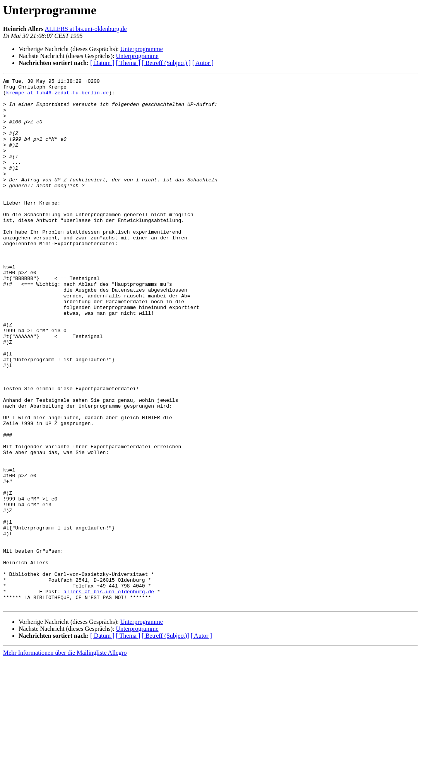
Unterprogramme (141, 49)
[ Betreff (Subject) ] (166, 63)
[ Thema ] (128, 63)
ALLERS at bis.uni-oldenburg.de (86, 29)
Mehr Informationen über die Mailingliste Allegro (65, 758)
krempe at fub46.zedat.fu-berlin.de (57, 95)
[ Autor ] (203, 63)
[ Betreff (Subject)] (165, 741)
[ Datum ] (102, 63)
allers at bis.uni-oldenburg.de (108, 694)
